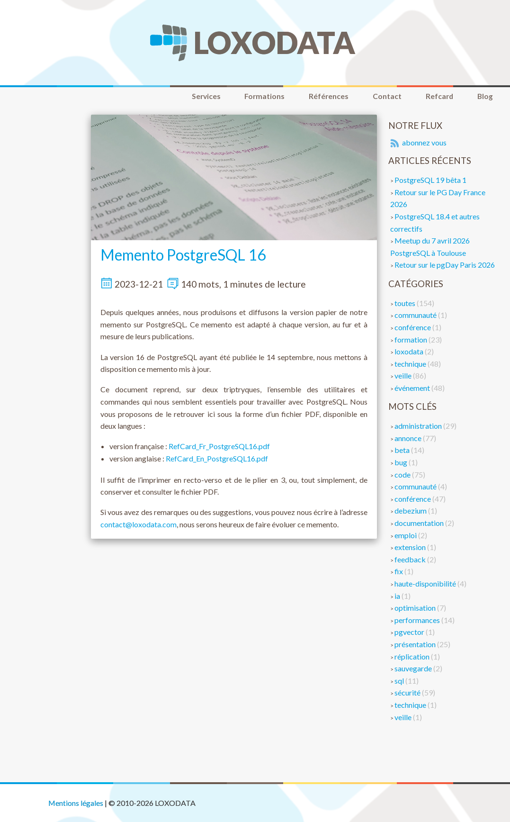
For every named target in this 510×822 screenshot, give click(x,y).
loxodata (409, 351)
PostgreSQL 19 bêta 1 (430, 180)
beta (402, 450)
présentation (415, 644)
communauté (416, 315)
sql (399, 681)
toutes (405, 303)
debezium (411, 511)
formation (411, 339)
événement (412, 388)
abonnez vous (417, 143)
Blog (484, 96)
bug (401, 462)
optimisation (415, 608)
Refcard (435, 96)
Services (192, 96)
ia (398, 596)
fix (399, 572)
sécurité (408, 693)
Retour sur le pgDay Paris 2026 (444, 265)
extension (410, 547)
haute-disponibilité (425, 583)
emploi (406, 535)
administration (418, 426)
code (403, 474)
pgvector (410, 632)
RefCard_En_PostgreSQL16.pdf (217, 458)
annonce (408, 438)
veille (403, 376)
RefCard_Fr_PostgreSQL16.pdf (219, 447)
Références (320, 96)
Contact (381, 96)
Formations (253, 96)
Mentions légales (76, 803)
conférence (413, 327)
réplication (412, 656)
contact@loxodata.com (138, 524)
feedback (410, 559)
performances (417, 620)
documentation (419, 523)
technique (411, 364)
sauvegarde (413, 669)
